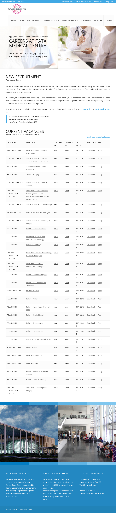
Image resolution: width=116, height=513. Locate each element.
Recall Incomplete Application (98, 137)
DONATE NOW (86, 20)
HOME (13, 20)
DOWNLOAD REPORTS (70, 20)
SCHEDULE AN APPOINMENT (30, 20)
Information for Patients (83, 2)
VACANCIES (98, 20)
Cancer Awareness (67, 2)
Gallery (107, 2)
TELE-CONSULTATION (51, 20)
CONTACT (108, 20)
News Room (98, 2)
